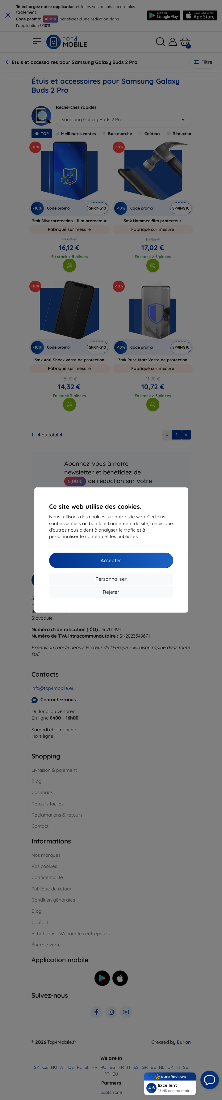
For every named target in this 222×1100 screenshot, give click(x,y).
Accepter (111, 560)
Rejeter (111, 592)
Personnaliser (111, 579)
